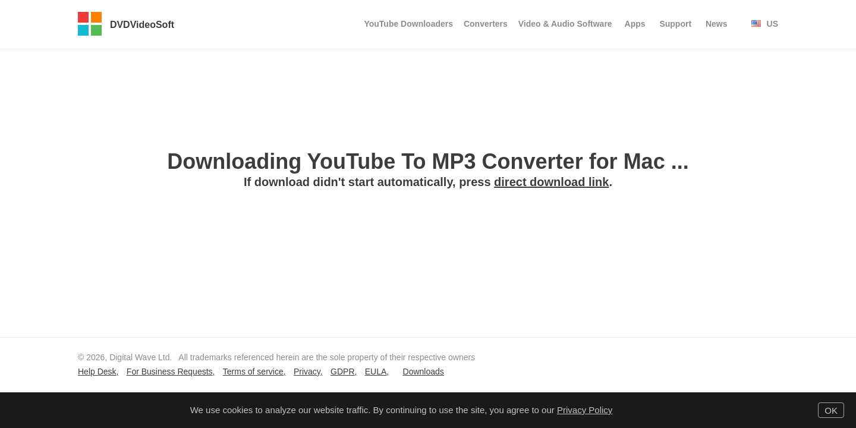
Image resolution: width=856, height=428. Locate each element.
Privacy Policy (584, 410)
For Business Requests (170, 371)
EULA (376, 371)
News (717, 24)
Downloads (423, 371)
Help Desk (97, 371)
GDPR (342, 371)
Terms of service (253, 371)
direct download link (551, 181)
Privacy (307, 371)
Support (675, 24)
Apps (635, 24)
